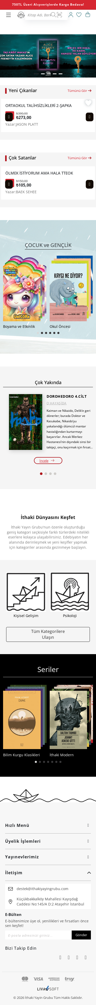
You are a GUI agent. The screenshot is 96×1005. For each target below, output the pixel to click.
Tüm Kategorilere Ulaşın (48, 634)
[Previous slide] (9, 117)
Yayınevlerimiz (48, 857)
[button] (36, 73)
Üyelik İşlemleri (48, 841)
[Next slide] (89, 117)
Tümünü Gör (80, 90)
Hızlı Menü (48, 825)
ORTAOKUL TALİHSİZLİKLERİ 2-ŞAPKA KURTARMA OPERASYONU (39, 105)
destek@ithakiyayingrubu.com (42, 888)
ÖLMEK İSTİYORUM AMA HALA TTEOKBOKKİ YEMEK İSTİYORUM (39, 173)
